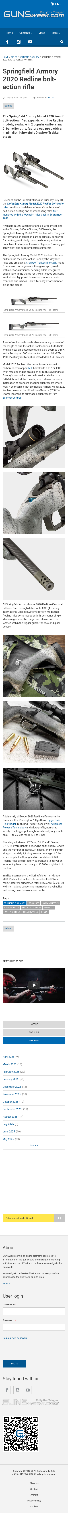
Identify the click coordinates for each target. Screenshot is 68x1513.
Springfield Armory (14, 903)
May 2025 (8, 1139)
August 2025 (10, 1116)
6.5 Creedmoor (11, 907)
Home (9, 32)
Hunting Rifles (12, 912)
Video (42, 32)
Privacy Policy (34, 1501)
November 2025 (12, 1094)
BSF (30, 368)
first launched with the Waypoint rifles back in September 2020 (33, 215)
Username (9, 1304)
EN (56, 4)
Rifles (51, 98)
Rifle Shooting (30, 912)
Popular (34, 1032)
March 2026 (9, 1064)
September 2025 (12, 1109)
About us (34, 1483)
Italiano (8, 105)
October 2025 (10, 1101)
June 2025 (9, 1131)
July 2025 (8, 1124)
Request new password (15, 1338)
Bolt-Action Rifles (31, 907)
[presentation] (30, 1349)
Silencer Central (12, 397)
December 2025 (12, 1086)
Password (9, 1320)
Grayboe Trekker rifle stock (41, 262)
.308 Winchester (50, 903)
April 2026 (8, 1056)
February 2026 (11, 1071)
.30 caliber (33, 903)
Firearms (49, 907)
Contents (24, 32)
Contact (34, 1489)
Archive (34, 1040)
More (55, 32)
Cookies (34, 1506)
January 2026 (10, 1079)
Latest (34, 1024)
